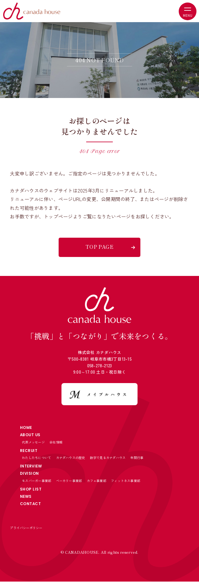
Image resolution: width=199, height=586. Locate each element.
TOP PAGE (99, 246)
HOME (26, 428)
